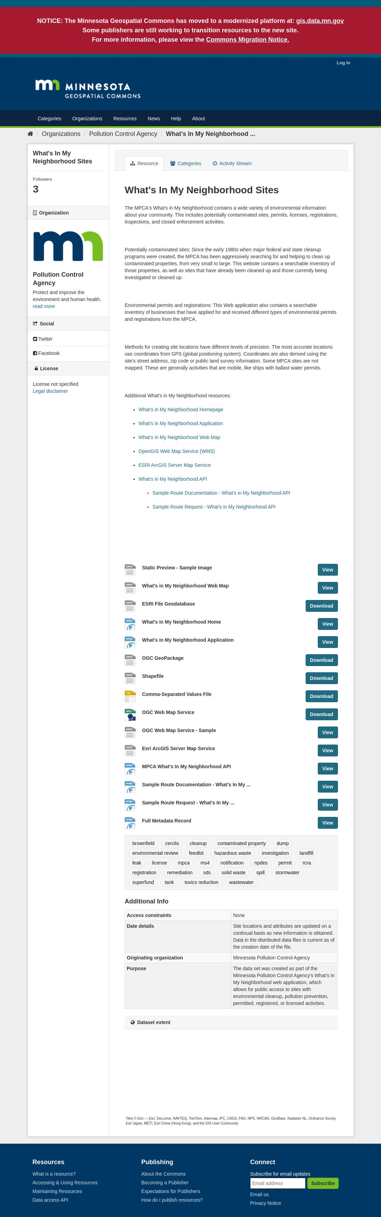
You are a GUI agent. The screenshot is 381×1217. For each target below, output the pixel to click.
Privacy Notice (265, 1203)
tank (169, 882)
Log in (343, 62)
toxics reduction (201, 882)
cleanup (198, 843)
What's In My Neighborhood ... (210, 133)
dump (282, 843)
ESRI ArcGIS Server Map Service (175, 465)
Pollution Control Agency (123, 133)
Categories (49, 118)
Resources (125, 118)
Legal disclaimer (50, 391)
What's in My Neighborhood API (173, 479)
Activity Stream (232, 163)
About (198, 118)
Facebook (46, 353)
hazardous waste (232, 853)
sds (207, 872)
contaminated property (241, 843)
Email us (259, 1194)
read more (44, 306)
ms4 (204, 863)
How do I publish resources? (172, 1200)
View (327, 570)
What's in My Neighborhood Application (181, 423)
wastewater (241, 882)
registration (144, 872)
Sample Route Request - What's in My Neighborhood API (213, 507)
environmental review (155, 853)
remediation (179, 872)
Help (176, 118)
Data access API (50, 1200)
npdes (260, 863)
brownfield (143, 843)
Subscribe (323, 1183)
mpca (184, 863)
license (159, 863)
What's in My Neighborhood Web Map (179, 437)
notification (232, 863)
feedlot (196, 853)
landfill (307, 853)
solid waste (234, 872)
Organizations (87, 118)
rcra (307, 863)
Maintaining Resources (57, 1191)
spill (260, 872)
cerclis (172, 843)
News (154, 118)
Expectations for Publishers (170, 1191)
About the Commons (163, 1174)
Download (321, 606)
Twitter (43, 339)
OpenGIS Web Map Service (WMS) (177, 451)
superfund (143, 882)
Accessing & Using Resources (65, 1182)
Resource (144, 163)
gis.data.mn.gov (320, 20)
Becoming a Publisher (165, 1182)
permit (285, 863)
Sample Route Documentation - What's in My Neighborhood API (221, 493)
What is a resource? (54, 1174)
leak (136, 863)
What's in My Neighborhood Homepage (181, 409)
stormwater (287, 872)
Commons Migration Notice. (247, 39)
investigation (275, 853)
